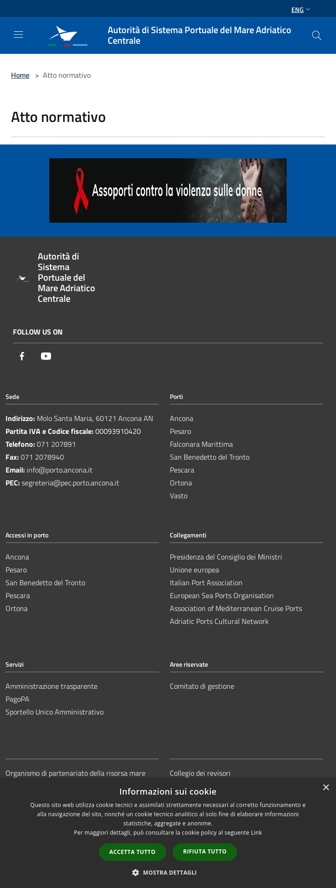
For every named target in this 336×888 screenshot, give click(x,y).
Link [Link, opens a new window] (256, 832)
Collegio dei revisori (200, 772)
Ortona (181, 482)
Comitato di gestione (202, 686)
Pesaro (180, 431)
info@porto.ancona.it (60, 469)
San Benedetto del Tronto (209, 456)
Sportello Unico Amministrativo (55, 711)
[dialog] (168, 833)
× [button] (325, 787)
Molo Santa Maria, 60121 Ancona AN (95, 418)
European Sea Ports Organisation (222, 595)
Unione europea (194, 569)
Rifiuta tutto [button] (205, 851)
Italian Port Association (206, 582)
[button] (168, 872)
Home (20, 75)
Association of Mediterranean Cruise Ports (236, 608)
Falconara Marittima (201, 444)
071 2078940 (42, 456)
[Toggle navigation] (18, 34)
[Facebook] (22, 357)
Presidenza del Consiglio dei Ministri (226, 556)
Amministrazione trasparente (52, 686)
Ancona (181, 418)
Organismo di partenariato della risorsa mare (75, 772)
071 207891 (56, 444)
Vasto (178, 495)
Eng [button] (301, 9)
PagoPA (17, 698)
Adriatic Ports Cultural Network (219, 621)
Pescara (182, 469)
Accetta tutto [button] (133, 852)
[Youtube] (46, 357)
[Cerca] (316, 35)
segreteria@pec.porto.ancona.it (70, 482)
